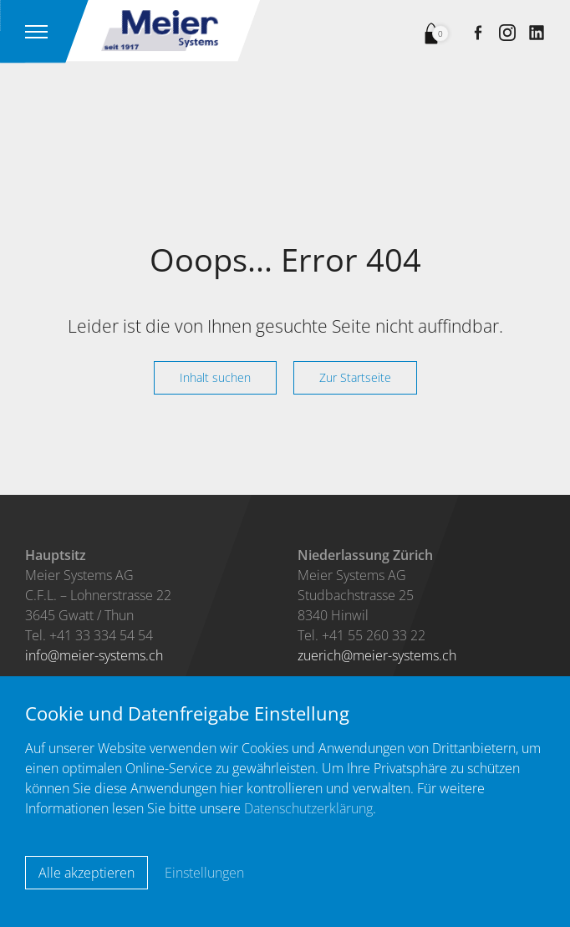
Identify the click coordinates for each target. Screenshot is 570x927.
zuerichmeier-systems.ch (377, 655)
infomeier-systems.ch (94, 655)
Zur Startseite (355, 377)
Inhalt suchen (215, 377)
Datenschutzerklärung (308, 808)
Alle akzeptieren (86, 872)
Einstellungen (204, 872)
